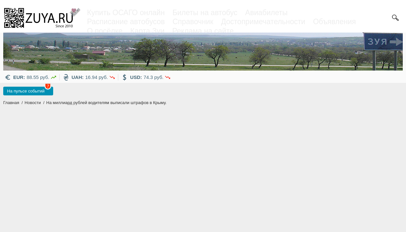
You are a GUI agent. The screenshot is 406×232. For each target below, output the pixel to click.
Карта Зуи (147, 31)
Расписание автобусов (126, 21)
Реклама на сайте (203, 31)
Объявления (334, 21)
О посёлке (104, 31)
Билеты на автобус (204, 12)
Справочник (192, 21)
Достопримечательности (263, 21)
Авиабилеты (266, 12)
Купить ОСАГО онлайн (126, 12)
